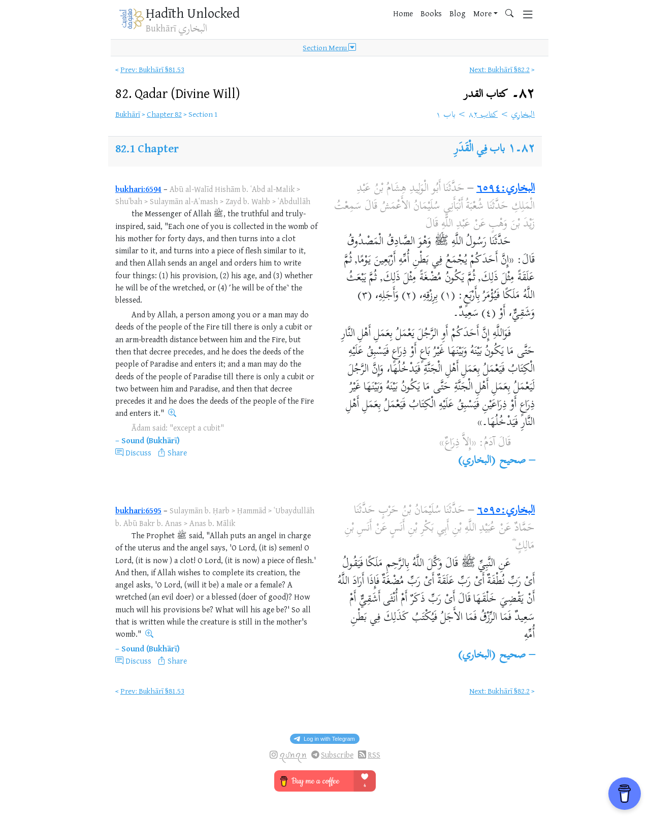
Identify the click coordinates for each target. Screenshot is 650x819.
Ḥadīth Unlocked (193, 13)
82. (177, 93)
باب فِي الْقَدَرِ (479, 149)
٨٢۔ (499, 94)
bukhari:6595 (138, 510)
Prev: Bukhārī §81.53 (152, 69)
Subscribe (337, 755)
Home (403, 13)
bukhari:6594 (138, 189)
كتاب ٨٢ (483, 115)
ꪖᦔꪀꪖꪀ (293, 755)
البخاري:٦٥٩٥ (506, 511)
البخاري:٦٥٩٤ (505, 189)
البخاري (523, 115)
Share (177, 452)
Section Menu (329, 47)
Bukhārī (127, 114)
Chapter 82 (164, 114)
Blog (457, 13)
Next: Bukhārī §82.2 (499, 69)
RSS (374, 755)
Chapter (158, 148)
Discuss (138, 452)
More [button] (482, 13)
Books (431, 13)
